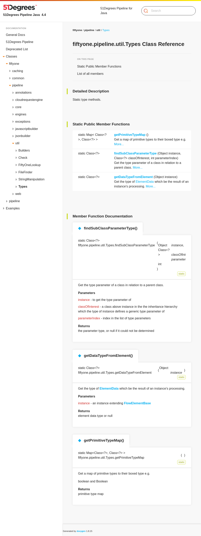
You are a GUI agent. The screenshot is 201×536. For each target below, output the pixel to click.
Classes (11, 56)
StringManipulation (31, 179)
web (18, 193)
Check (22, 157)
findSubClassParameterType (135, 153)
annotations (23, 92)
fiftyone (14, 63)
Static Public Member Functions (99, 66)
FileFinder (25, 172)
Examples (13, 208)
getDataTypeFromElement (133, 177)
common (18, 78)
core (18, 107)
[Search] (167, 11)
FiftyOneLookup (29, 165)
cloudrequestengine (29, 99)
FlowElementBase (137, 403)
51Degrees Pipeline (19, 42)
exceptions (22, 121)
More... (119, 144)
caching (17, 71)
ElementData (145, 181)
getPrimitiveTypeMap (129, 134)
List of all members (90, 73)
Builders (24, 150)
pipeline (17, 85)
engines (20, 114)
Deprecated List (17, 49)
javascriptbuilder (26, 129)
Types (22, 186)
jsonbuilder (22, 136)
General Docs (15, 35)
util (17, 143)
